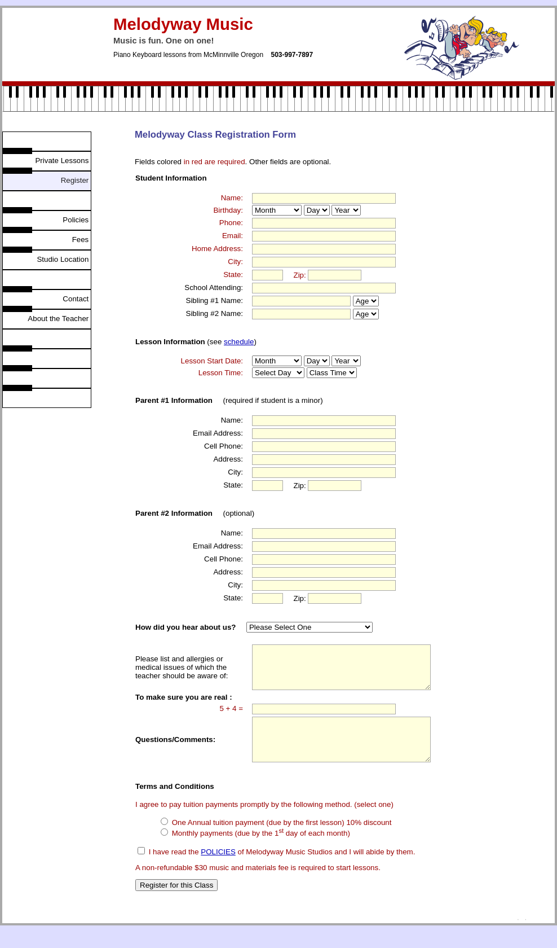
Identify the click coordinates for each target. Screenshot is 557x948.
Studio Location (64, 259)
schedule (239, 341)
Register (75, 180)
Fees (81, 239)
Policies (77, 220)
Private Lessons (63, 160)
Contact (77, 299)
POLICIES (218, 868)
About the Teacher (59, 318)
